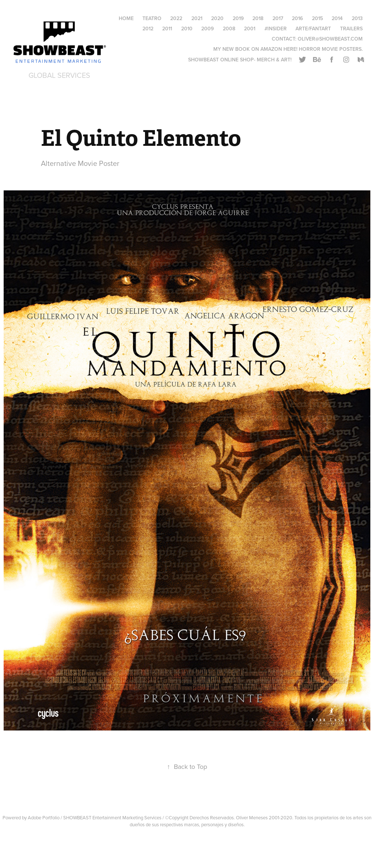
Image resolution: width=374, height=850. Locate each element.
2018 (257, 18)
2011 (167, 28)
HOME (126, 18)
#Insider (275, 28)
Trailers (351, 28)
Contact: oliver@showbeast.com (317, 38)
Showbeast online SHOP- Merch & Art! (239, 59)
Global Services (59, 75)
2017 (277, 18)
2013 (357, 18)
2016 (297, 18)
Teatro (151, 18)
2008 (229, 28)
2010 (186, 28)
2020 (217, 18)
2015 (317, 18)
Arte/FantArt (313, 28)
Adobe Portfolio (44, 817)
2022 (176, 18)
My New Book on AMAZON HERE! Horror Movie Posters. (288, 49)
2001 (249, 28)
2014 (337, 18)
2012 (147, 28)
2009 (207, 28)
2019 (238, 18)
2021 (196, 18)
